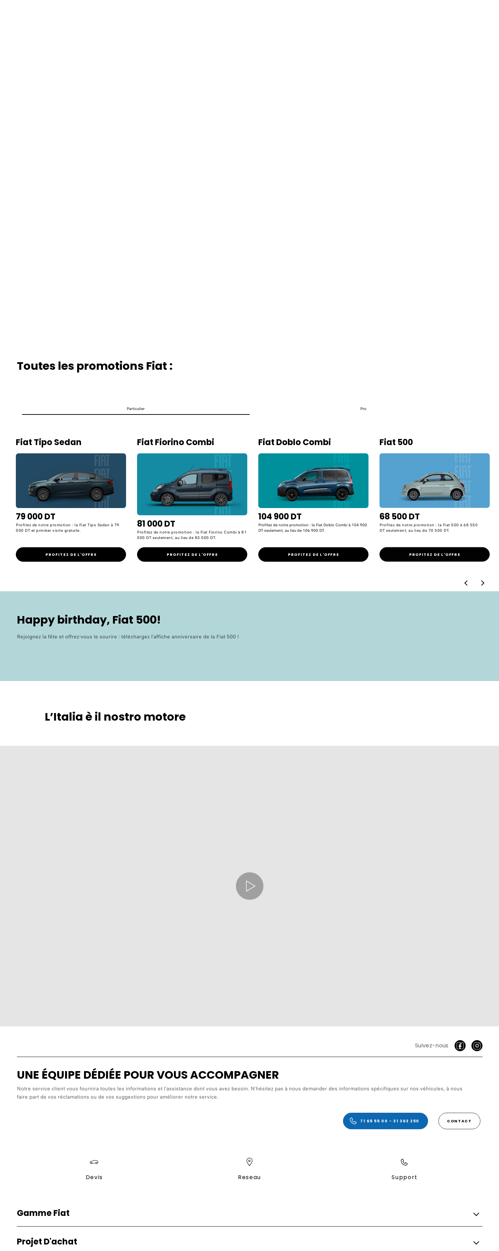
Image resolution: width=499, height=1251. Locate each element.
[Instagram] (476, 1045)
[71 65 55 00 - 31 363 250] (385, 1121)
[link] (71, 554)
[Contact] (459, 1121)
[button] (136, 410)
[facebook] (460, 1045)
